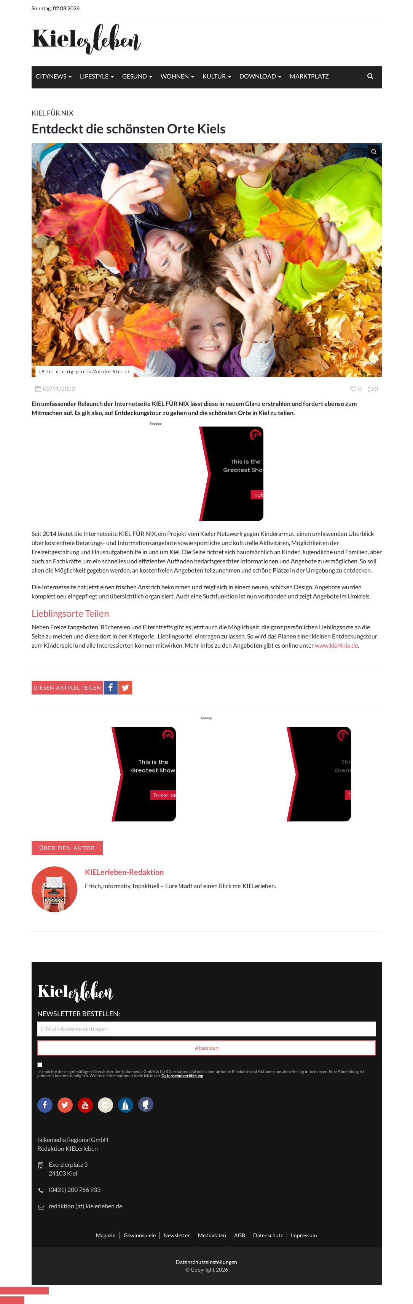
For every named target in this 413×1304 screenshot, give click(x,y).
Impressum (304, 1235)
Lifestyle (94, 76)
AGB (239, 1235)
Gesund (134, 76)
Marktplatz (309, 76)
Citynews (51, 76)
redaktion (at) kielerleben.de (85, 1205)
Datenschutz (268, 1235)
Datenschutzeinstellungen (206, 1262)
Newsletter (177, 1235)
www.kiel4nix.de (336, 645)
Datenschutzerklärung (182, 1075)
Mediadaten (212, 1235)
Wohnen (175, 76)
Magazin (106, 1235)
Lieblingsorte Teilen (70, 613)
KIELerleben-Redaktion (124, 871)
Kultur (214, 76)
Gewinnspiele (140, 1235)
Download (257, 76)
